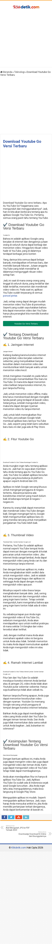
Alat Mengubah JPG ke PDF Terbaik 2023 (20, 828)
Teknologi (19, 71)
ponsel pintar (10, 295)
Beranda (6, 71)
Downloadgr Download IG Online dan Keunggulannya (32, 834)
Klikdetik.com (18, 847)
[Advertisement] (26, 38)
